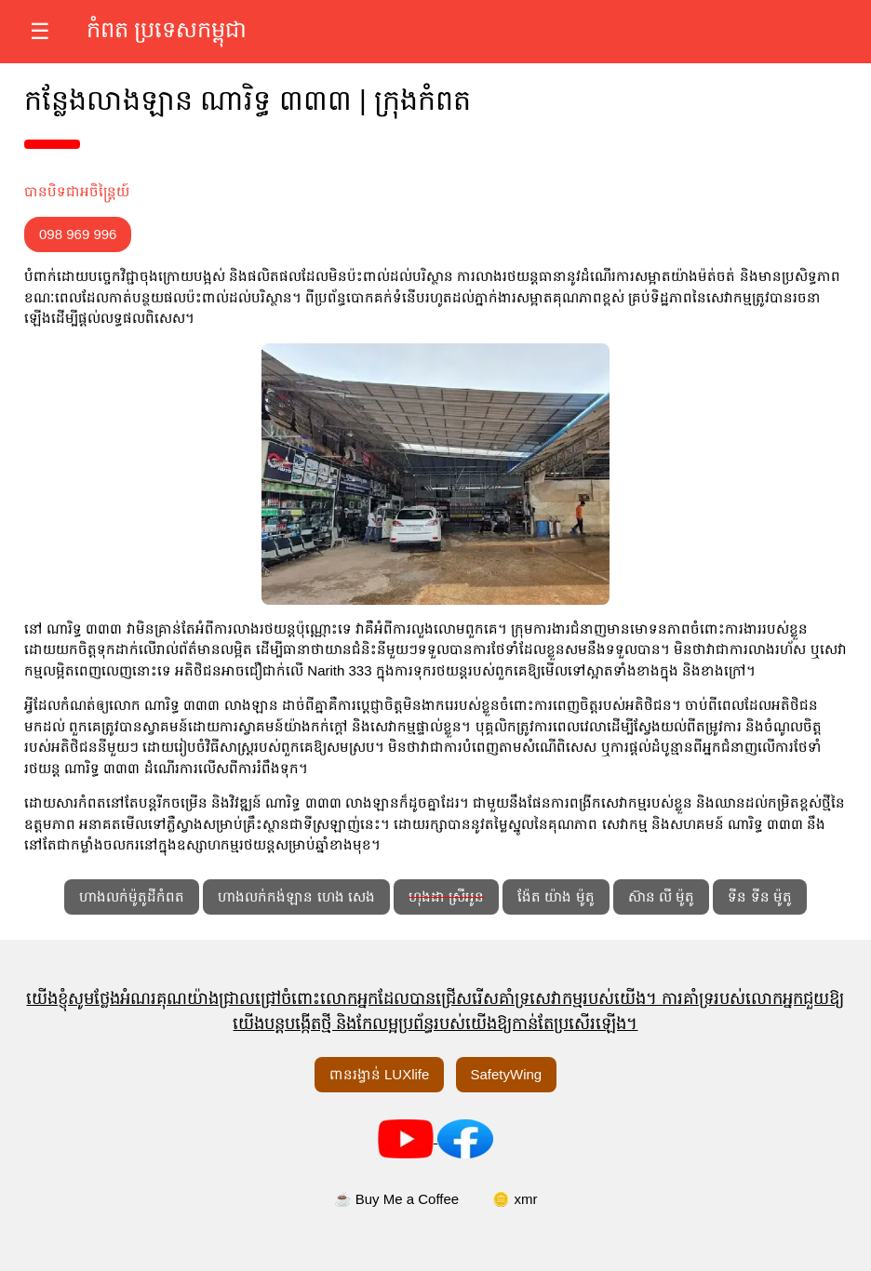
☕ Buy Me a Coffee (397, 1199)
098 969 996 (77, 234)
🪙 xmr (514, 1199)
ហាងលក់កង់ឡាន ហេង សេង (296, 896)
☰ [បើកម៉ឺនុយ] (40, 31)
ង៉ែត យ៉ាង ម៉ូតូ (555, 896)
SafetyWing (507, 1074)
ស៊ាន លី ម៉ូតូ (661, 896)
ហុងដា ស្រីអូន (446, 896)
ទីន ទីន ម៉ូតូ (759, 896)
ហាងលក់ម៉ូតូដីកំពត (131, 896)
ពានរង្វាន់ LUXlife (379, 1074)
